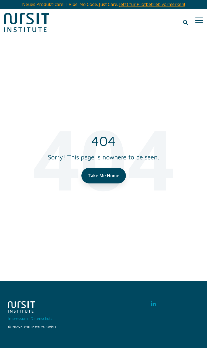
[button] (199, 20)
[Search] (185, 22)
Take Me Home (103, 176)
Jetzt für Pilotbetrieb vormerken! (152, 4)
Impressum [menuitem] (18, 318)
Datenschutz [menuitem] (41, 318)
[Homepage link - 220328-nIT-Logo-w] (21, 309)
